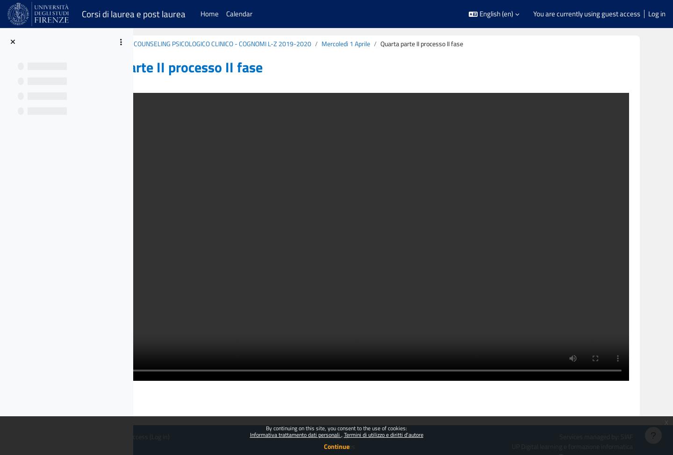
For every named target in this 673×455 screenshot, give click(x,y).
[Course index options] (121, 42)
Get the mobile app (153, 414)
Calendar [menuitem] (239, 13)
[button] (494, 14)
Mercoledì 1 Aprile (460, 44)
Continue (337, 446)
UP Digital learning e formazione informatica (601, 403)
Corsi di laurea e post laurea (134, 14)
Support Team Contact (628, 414)
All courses (395, 403)
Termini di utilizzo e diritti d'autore (383, 434)
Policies (136, 403)
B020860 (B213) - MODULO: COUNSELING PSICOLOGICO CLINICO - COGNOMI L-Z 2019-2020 (287, 44)
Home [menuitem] (209, 13)
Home (396, 393)
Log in (657, 14)
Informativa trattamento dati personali (295, 434)
